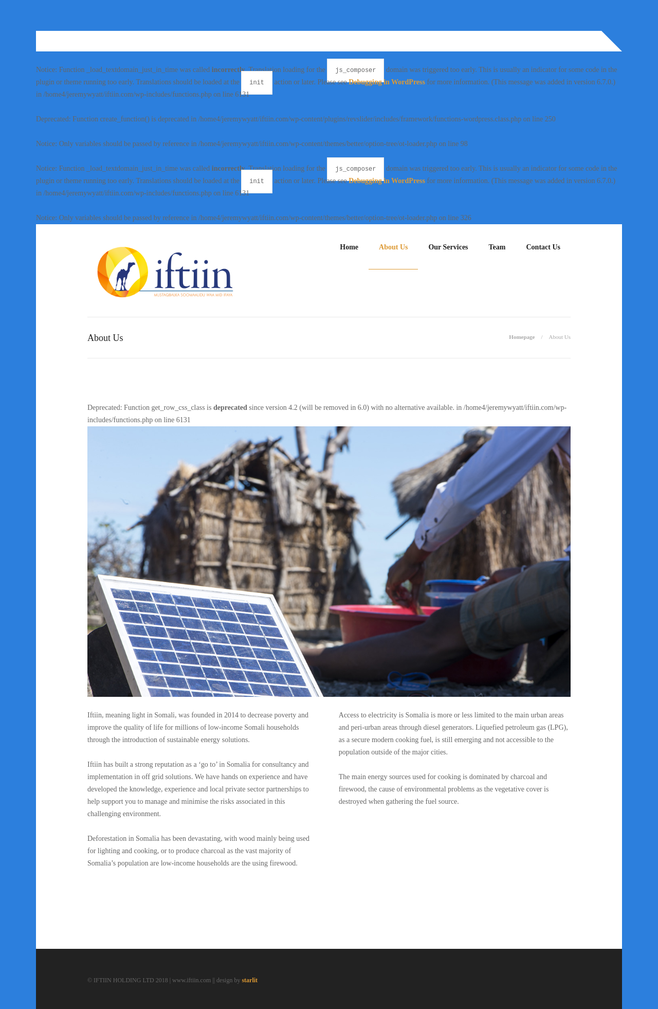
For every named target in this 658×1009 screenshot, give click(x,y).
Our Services (448, 247)
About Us (393, 247)
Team (497, 247)
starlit (250, 980)
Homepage (522, 337)
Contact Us (543, 247)
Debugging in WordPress (387, 82)
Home (349, 247)
